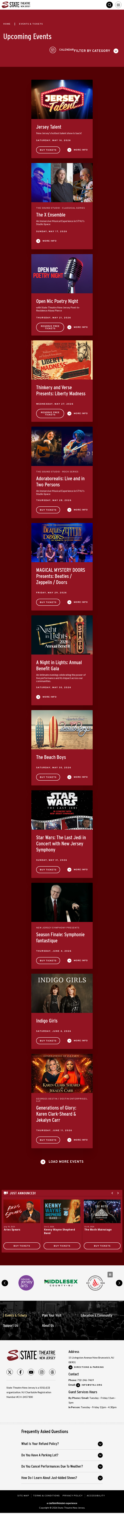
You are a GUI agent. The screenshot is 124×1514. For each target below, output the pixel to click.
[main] (62, 637)
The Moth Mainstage (98, 1228)
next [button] (119, 1281)
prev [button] (5, 1281)
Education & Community (96, 1313)
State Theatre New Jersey (26, 5)
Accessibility (96, 1493)
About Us (48, 1324)
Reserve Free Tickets (50, 325)
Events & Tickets (16, 1313)
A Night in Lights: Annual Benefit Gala (59, 664)
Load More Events (66, 1160)
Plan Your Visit (51, 1313)
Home (6, 24)
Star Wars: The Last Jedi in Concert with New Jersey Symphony (61, 842)
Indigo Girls (46, 1019)
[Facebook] (20, 1370)
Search (109, 5)
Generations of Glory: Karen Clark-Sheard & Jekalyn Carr (56, 1112)
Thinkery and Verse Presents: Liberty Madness (60, 389)
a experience (62, 1501)
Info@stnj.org (92, 1383)
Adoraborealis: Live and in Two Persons (60, 480)
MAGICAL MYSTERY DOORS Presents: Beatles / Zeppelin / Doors (60, 574)
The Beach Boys (51, 755)
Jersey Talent (48, 125)
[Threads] (52, 1370)
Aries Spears (12, 1228)
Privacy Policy (73, 1493)
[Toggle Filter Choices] (26, 49)
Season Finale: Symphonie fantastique (60, 936)
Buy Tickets (48, 148)
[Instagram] (41, 1370)
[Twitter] (9, 1370)
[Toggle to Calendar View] (108, 49)
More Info (81, 148)
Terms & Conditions (45, 1493)
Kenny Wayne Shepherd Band (60, 1229)
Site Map (22, 1493)
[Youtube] (31, 1370)
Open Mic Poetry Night (57, 299)
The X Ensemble (50, 213)
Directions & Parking (89, 1365)
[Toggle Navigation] (118, 5)
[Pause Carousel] (110, 1273)
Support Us (10, 1324)
